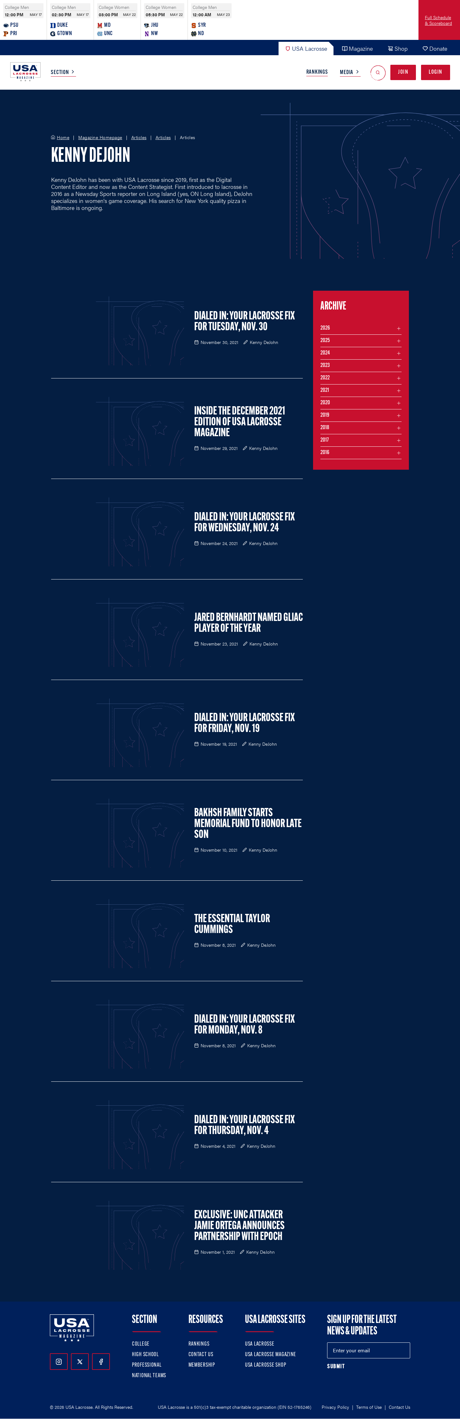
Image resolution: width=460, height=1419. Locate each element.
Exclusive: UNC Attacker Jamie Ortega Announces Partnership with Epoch (239, 1226)
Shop (397, 48)
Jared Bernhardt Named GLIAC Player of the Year (248, 623)
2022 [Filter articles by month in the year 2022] (325, 378)
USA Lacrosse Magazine (270, 1355)
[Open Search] (378, 72)
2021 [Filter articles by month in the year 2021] (324, 390)
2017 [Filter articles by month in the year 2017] (324, 440)
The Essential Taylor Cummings (232, 925)
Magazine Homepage (100, 137)
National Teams (149, 1376)
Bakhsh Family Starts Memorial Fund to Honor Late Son (248, 824)
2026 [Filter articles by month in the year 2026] (325, 328)
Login (435, 72)
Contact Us (200, 1355)
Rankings (317, 72)
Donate (434, 48)
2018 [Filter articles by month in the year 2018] (324, 428)
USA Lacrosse (306, 48)
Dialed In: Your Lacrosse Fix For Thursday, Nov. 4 (244, 1126)
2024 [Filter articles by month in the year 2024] (325, 353)
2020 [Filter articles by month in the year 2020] (325, 403)
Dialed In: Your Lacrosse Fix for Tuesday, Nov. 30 (244, 322)
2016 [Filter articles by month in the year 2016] (324, 453)
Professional (147, 1365)
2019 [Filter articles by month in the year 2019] (324, 415)
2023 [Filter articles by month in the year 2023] (325, 365)
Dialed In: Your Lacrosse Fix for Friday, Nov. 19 (244, 724)
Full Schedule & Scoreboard (438, 20)
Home (63, 137)
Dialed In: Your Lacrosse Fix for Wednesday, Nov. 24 (244, 523)
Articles (139, 137)
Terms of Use (369, 1407)
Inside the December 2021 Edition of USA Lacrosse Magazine (239, 422)
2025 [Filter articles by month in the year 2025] (325, 341)
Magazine (357, 48)
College (141, 1344)
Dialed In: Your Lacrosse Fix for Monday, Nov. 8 (244, 1025)
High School (145, 1355)
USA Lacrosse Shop (265, 1365)
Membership (201, 1365)
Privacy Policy (335, 1407)
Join (403, 72)
